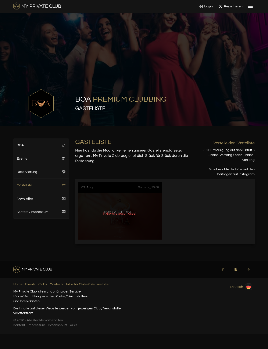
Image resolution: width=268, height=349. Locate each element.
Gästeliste (41, 185)
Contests (56, 284)
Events (41, 158)
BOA (41, 145)
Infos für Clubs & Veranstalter (88, 284)
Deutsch (241, 286)
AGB (73, 325)
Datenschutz (57, 325)
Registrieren (231, 6)
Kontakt (19, 325)
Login (206, 6)
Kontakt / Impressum (41, 212)
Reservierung (41, 172)
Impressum (36, 325)
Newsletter (41, 198)
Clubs (42, 284)
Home (17, 284)
